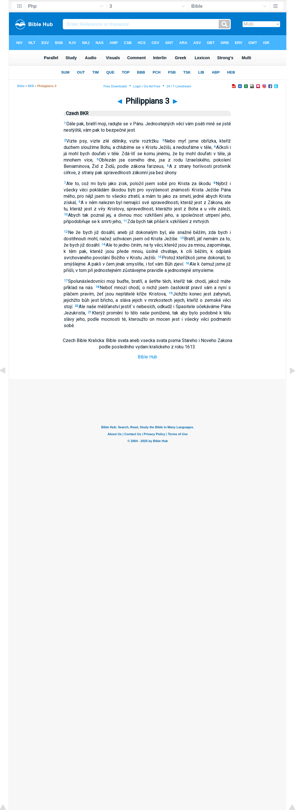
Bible (20, 86)
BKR (31, 86)
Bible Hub (147, 357)
